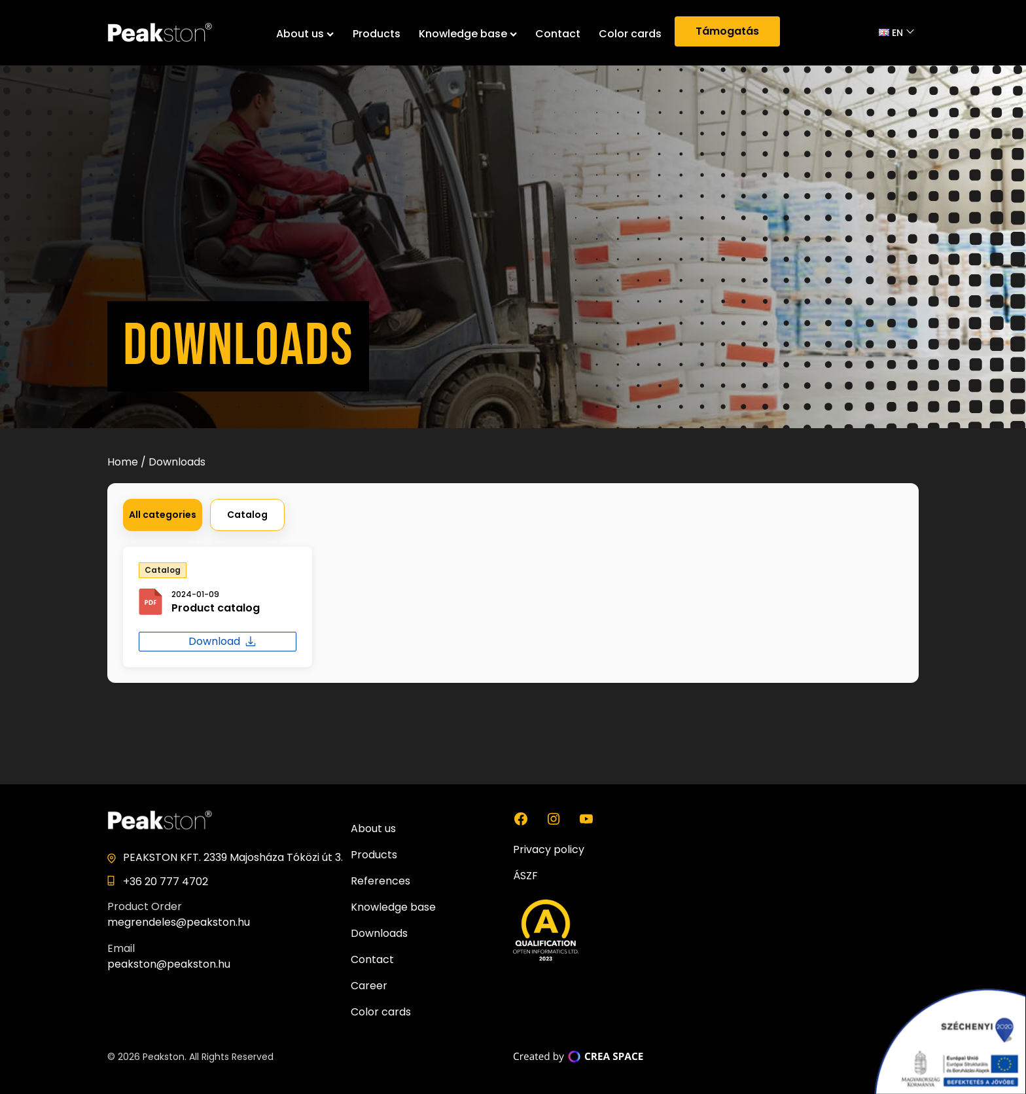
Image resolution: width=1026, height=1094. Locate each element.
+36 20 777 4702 (165, 881)
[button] (162, 515)
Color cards (630, 33)
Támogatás (727, 31)
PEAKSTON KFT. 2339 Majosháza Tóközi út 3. (233, 857)
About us (305, 33)
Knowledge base (468, 33)
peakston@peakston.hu (168, 964)
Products (376, 33)
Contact (557, 33)
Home (122, 461)
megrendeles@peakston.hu (178, 922)
